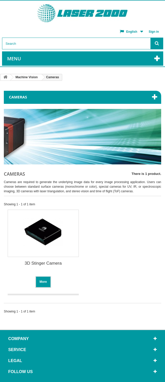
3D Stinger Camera (43, 263)
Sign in (154, 31)
